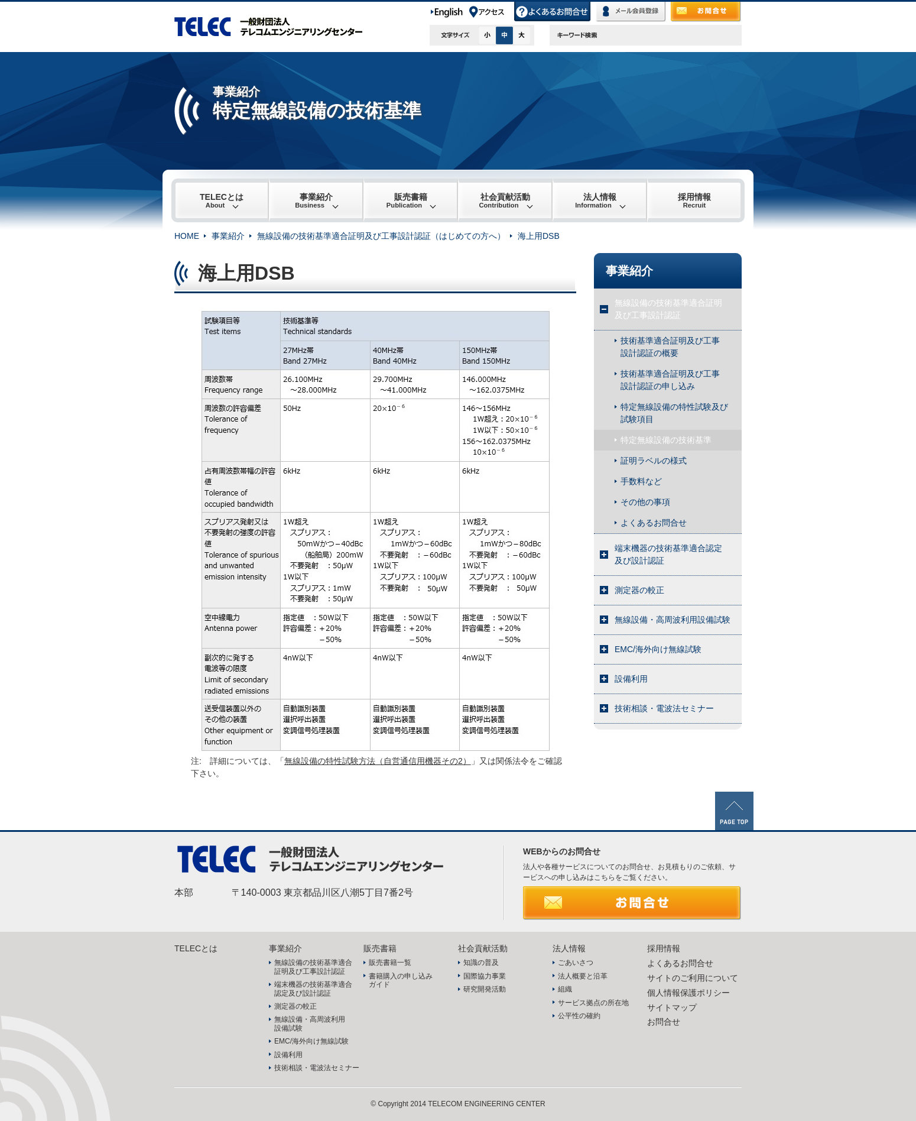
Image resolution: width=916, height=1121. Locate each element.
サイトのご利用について (692, 978)
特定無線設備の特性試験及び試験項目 (674, 413)
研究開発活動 (484, 989)
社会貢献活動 (504, 200)
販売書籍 (406, 200)
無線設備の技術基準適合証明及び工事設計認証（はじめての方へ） (381, 236)
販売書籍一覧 (390, 962)
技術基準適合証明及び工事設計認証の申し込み (670, 380)
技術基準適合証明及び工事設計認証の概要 (670, 347)
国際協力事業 (484, 976)
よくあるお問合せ (553, 12)
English (449, 12)
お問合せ (706, 12)
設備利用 (631, 678)
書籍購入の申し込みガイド (401, 980)
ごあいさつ (575, 962)
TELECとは (221, 200)
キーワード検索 (577, 35)
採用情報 (694, 200)
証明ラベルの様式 (654, 460)
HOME (186, 236)
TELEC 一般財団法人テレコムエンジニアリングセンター (274, 26)
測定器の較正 (639, 590)
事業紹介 (314, 200)
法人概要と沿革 (583, 976)
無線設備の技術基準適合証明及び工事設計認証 (668, 309)
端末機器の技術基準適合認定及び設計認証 (668, 554)
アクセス (491, 12)
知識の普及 (481, 962)
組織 (565, 989)
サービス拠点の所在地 (593, 1003)
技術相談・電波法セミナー (664, 708)
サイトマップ (672, 1007)
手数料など (641, 481)
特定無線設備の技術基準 (666, 440)
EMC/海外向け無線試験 (658, 649)
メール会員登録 (631, 12)
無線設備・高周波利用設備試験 (672, 619)
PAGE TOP (734, 811)
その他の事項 (645, 502)
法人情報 (595, 200)
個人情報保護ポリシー (688, 992)
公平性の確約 (579, 1016)
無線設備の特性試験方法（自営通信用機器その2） (377, 761)
